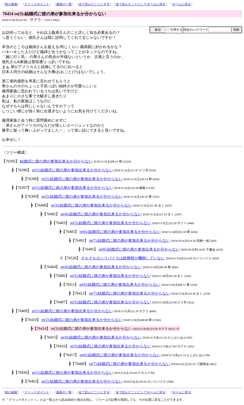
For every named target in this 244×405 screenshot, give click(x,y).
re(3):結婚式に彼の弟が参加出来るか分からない (91, 205)
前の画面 (11, 4)
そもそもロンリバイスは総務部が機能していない (123, 258)
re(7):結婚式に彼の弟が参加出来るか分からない (129, 240)
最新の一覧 (64, 4)
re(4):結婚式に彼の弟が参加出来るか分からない (101, 214)
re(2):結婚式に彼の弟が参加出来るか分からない (81, 179)
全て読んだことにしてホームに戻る (140, 4)
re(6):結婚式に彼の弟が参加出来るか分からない (120, 232)
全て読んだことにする (94, 4)
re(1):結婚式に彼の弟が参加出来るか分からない (72, 170)
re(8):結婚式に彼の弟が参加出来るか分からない (139, 249)
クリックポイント (36, 4)
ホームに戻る (181, 4)
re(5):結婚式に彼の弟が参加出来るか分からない (110, 223)
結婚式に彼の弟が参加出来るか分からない (56, 161)
